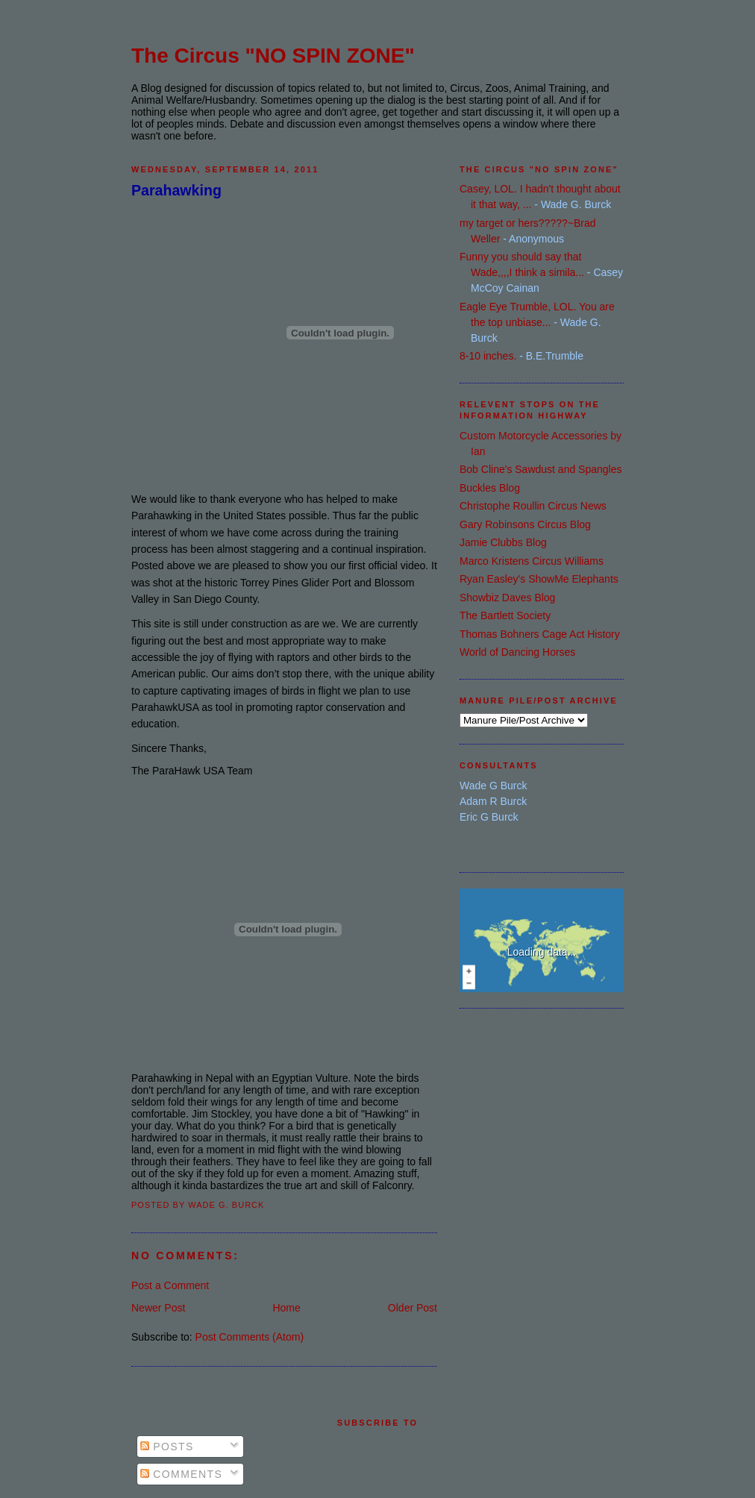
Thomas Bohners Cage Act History (540, 634)
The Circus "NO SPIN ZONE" (273, 55)
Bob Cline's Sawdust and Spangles (540, 469)
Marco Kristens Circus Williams (532, 561)
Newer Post (158, 1308)
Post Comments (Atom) (249, 1337)
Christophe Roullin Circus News (533, 506)
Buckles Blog (490, 488)
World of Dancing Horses (517, 652)
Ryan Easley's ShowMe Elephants (539, 579)
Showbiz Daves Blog (507, 598)
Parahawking (176, 190)
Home (286, 1308)
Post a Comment (170, 1285)
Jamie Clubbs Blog (503, 542)
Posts (167, 1446)
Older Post (412, 1308)
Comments (181, 1474)
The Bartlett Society (505, 615)
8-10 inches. (488, 356)
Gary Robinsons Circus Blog (525, 524)
